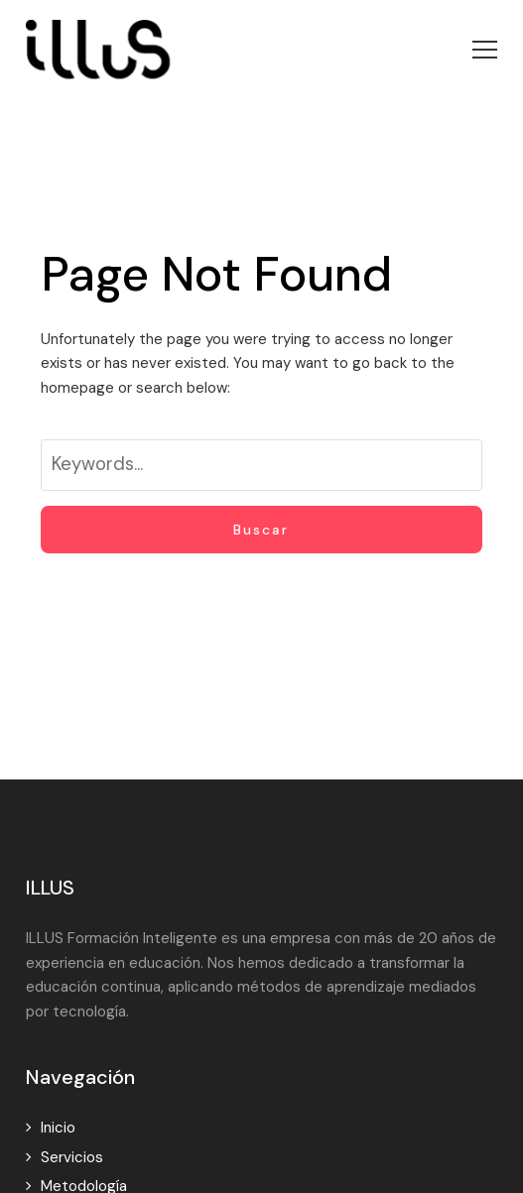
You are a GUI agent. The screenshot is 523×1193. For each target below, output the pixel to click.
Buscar (261, 529)
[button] (484, 50)
